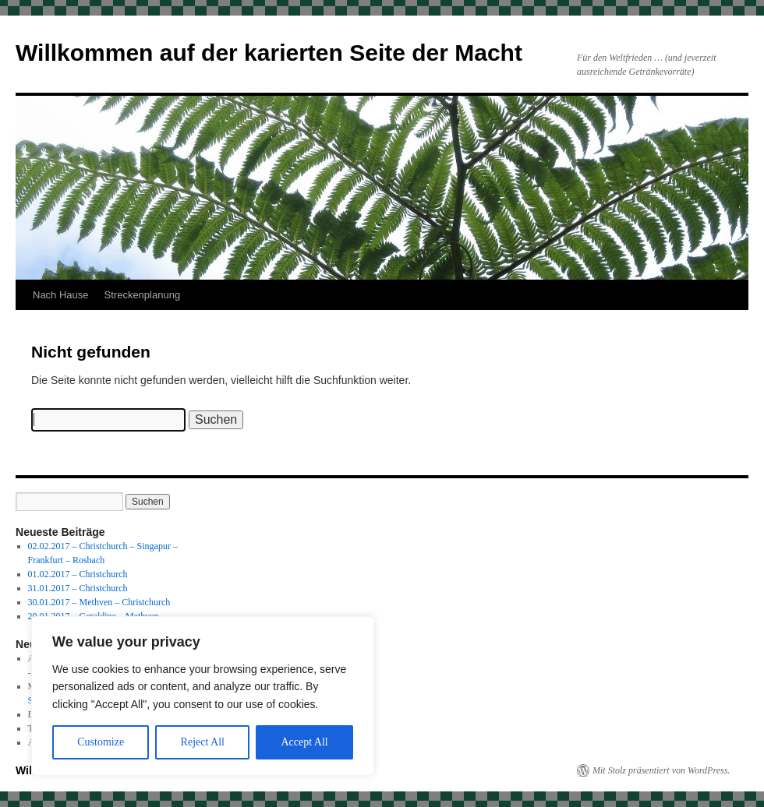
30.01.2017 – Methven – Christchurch (99, 602)
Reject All (203, 742)
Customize (100, 742)
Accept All (304, 742)
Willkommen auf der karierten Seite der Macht (269, 52)
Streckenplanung (142, 295)
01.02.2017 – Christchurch (78, 574)
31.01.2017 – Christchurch (78, 588)
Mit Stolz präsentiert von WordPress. (661, 770)
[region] (202, 696)
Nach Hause (61, 295)
